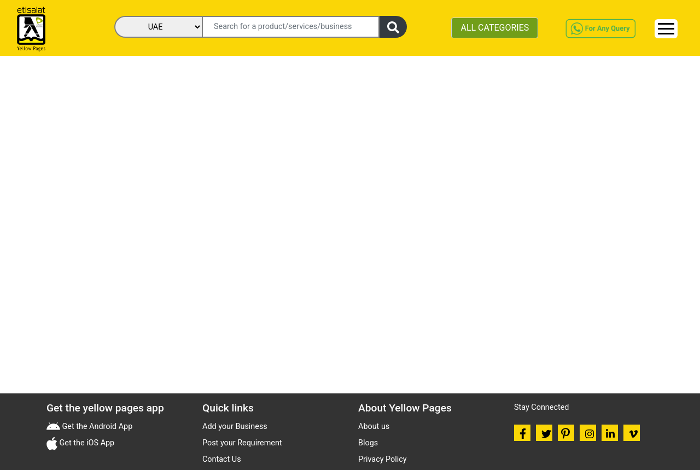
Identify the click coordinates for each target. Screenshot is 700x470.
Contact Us (221, 459)
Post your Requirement (242, 443)
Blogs (368, 443)
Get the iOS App (85, 443)
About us (373, 426)
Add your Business (234, 426)
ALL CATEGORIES (494, 27)
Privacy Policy (382, 459)
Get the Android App (96, 426)
